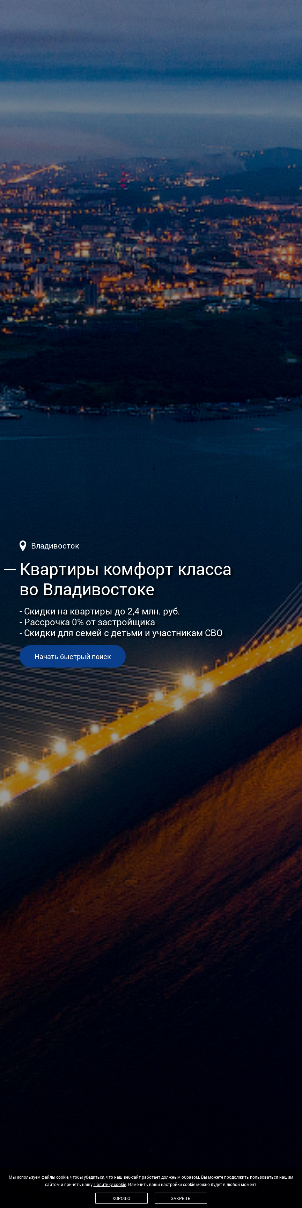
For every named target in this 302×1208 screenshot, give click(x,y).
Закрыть (181, 1198)
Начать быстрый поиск (73, 656)
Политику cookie (110, 1184)
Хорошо (121, 1198)
